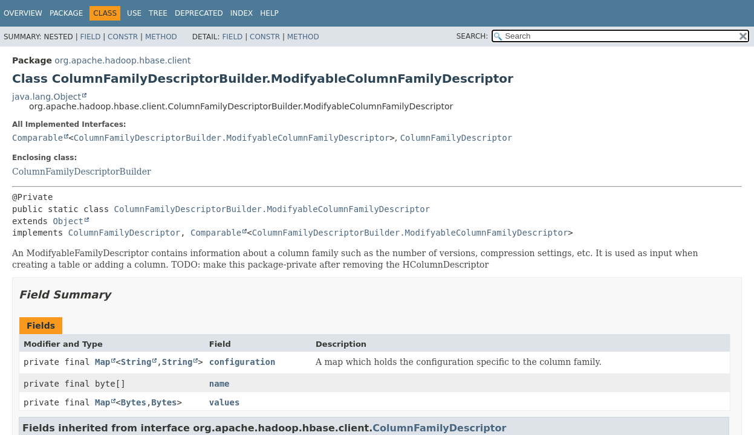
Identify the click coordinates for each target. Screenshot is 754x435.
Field (90, 37)
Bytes (133, 402)
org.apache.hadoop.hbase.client (122, 60)
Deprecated (199, 13)
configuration (242, 362)
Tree (158, 13)
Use (134, 13)
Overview (23, 13)
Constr (123, 37)
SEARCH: (473, 36)
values (224, 402)
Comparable (37, 138)
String (136, 362)
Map (102, 362)
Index (241, 13)
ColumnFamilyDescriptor (456, 138)
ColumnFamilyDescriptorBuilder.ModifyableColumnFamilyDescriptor (232, 138)
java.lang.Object (46, 97)
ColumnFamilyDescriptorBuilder (81, 171)
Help (269, 13)
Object (68, 221)
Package (66, 13)
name (219, 383)
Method (161, 37)
